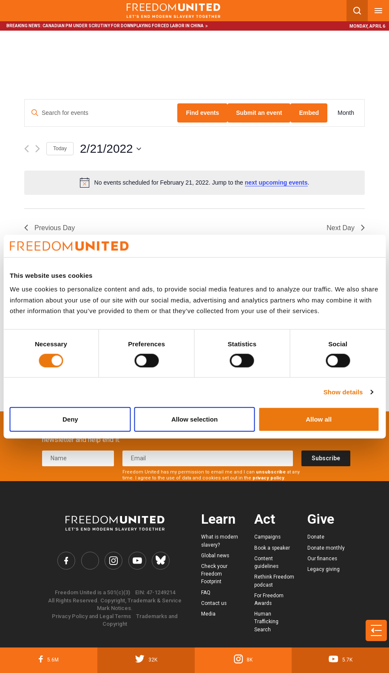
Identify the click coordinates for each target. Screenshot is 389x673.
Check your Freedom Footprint (214, 574)
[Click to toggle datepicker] (110, 148)
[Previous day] (26, 149)
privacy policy (268, 478)
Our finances (322, 559)
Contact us (214, 603)
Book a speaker (272, 548)
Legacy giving (323, 569)
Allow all (319, 418)
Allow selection (194, 418)
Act (264, 519)
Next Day (346, 227)
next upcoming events (276, 182)
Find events (202, 112)
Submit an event (259, 112)
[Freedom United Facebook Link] (66, 560)
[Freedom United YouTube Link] (137, 560)
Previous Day (49, 227)
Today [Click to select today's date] (60, 148)
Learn (218, 519)
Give (320, 519)
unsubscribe (271, 472)
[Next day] (37, 149)
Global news (215, 556)
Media (208, 614)
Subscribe (326, 458)
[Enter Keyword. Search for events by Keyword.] (101, 113)
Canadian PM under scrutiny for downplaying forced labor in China (123, 25)
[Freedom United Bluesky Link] (160, 560)
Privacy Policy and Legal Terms (91, 616)
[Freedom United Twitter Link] (90, 560)
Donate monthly (326, 548)
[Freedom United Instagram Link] (113, 560)
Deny (70, 418)
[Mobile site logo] (173, 10)
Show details (343, 392)
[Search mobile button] (357, 10)
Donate (315, 537)
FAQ (205, 593)
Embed (309, 112)
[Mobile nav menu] (378, 10)
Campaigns (267, 537)
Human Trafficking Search (266, 621)
